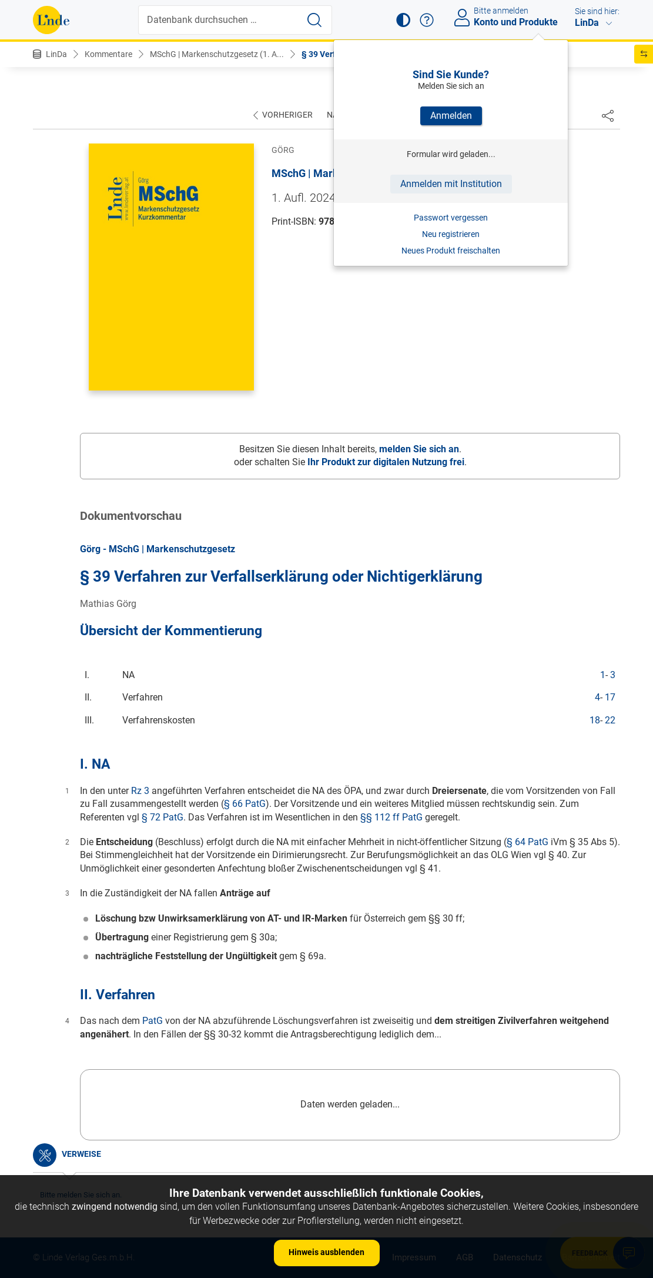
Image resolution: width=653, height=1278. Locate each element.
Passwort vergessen (451, 217)
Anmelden (451, 115)
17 (610, 697)
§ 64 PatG (527, 841)
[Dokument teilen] (607, 115)
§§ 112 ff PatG (391, 817)
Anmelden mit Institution (451, 183)
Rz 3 (140, 790)
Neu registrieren (451, 234)
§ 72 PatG (162, 817)
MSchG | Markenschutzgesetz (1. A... (217, 54)
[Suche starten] (314, 20)
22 (610, 720)
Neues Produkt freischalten (450, 250)
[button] (403, 20)
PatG (152, 1020)
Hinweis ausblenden (326, 1252)
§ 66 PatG (245, 803)
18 (595, 720)
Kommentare (108, 54)
